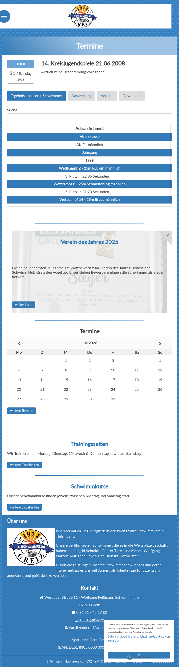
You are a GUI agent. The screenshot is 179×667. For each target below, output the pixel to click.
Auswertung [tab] (81, 95)
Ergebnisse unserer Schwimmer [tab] (36, 95)
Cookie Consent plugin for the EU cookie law (139, 657)
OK (139, 649)
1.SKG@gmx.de (92, 620)
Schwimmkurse (89, 486)
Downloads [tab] (131, 95)
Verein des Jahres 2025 (89, 241)
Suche (12, 110)
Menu (13, 24)
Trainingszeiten (89, 443)
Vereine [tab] (107, 95)
